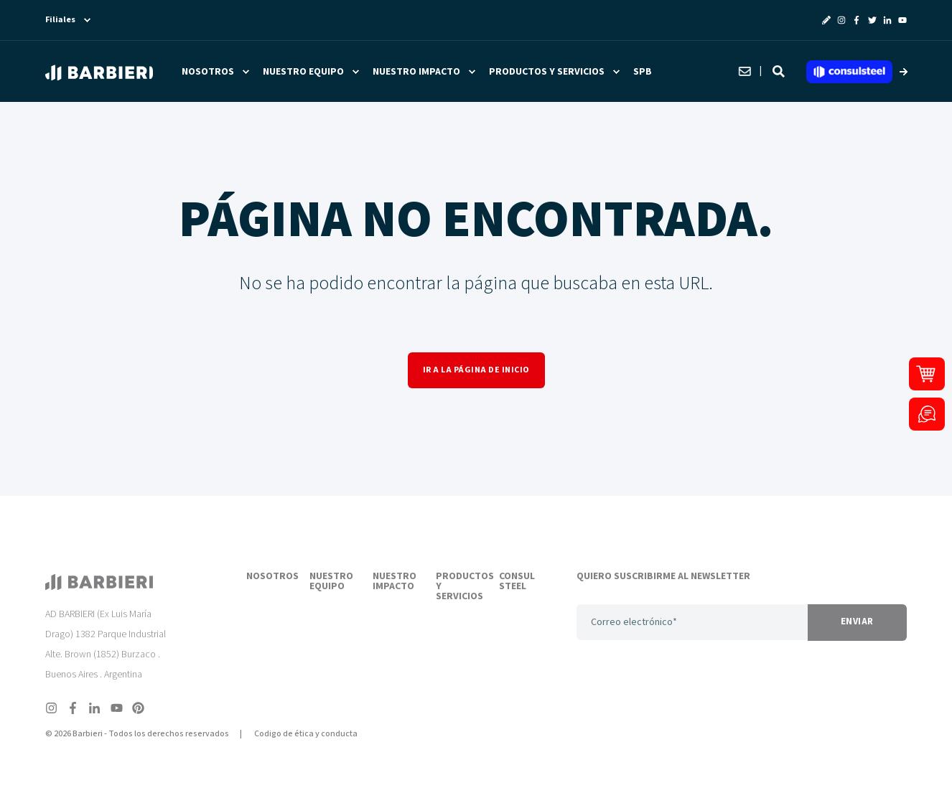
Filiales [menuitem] (60, 20)
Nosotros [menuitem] (208, 71)
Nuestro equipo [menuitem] (303, 71)
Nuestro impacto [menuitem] (416, 71)
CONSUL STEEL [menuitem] (517, 582)
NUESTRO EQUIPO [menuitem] (331, 582)
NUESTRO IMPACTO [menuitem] (394, 582)
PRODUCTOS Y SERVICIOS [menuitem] (459, 587)
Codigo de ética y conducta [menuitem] (306, 734)
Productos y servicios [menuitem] (547, 71)
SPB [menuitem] (642, 71)
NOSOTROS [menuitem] (269, 577)
